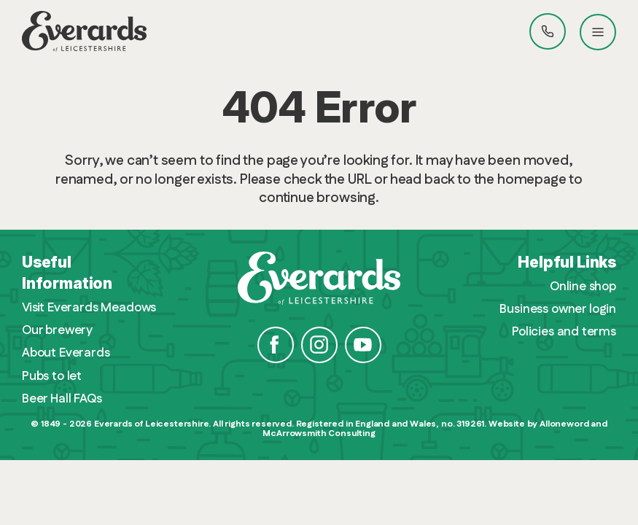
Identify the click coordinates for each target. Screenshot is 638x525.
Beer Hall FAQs (62, 399)
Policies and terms (564, 332)
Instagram (319, 345)
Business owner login (557, 309)
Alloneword (564, 424)
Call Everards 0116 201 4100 (547, 31)
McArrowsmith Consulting (318, 433)
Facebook (275, 345)
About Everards (66, 353)
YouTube (363, 345)
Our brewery (57, 330)
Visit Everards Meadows (89, 308)
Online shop (583, 287)
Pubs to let (52, 376)
